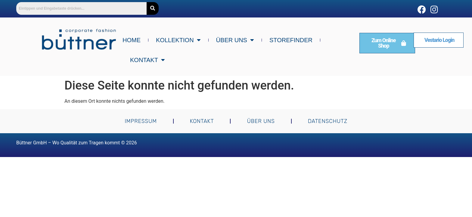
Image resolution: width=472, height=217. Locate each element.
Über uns (235, 40)
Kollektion (178, 40)
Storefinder (290, 40)
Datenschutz (327, 121)
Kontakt (147, 60)
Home (132, 40)
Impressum (141, 121)
